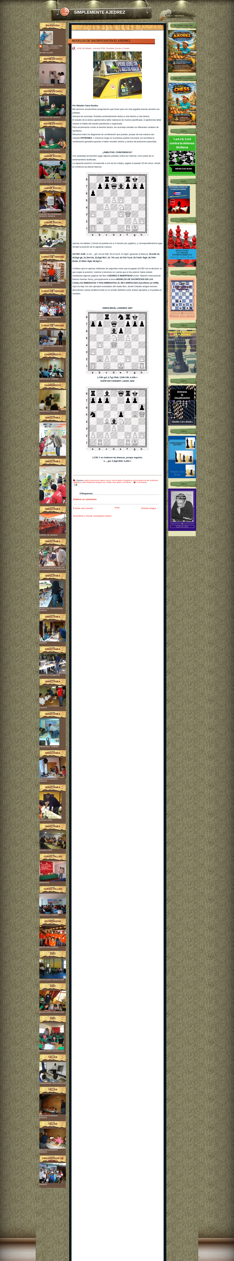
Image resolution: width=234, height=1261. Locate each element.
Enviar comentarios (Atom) (98, 516)
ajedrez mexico (105, 480)
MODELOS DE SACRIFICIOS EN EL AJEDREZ (101, 40)
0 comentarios (141, 482)
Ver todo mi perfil (46, 53)
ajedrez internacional (91, 480)
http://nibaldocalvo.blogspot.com (94, 482)
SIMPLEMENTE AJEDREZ (99, 12)
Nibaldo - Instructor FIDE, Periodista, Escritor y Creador (53, 48)
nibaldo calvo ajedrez (114, 482)
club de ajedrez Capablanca (122, 480)
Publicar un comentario (85, 499)
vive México (127, 482)
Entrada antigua (148, 508)
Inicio (117, 507)
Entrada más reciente (83, 508)
